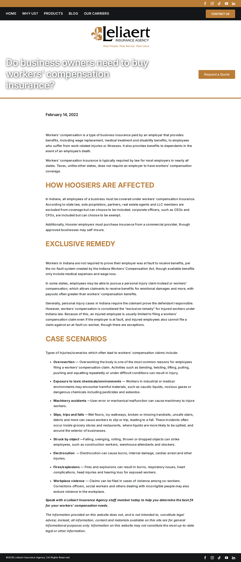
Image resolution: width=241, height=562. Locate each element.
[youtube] (226, 3)
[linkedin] (233, 3)
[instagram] (212, 3)
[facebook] (205, 3)
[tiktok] (219, 3)
